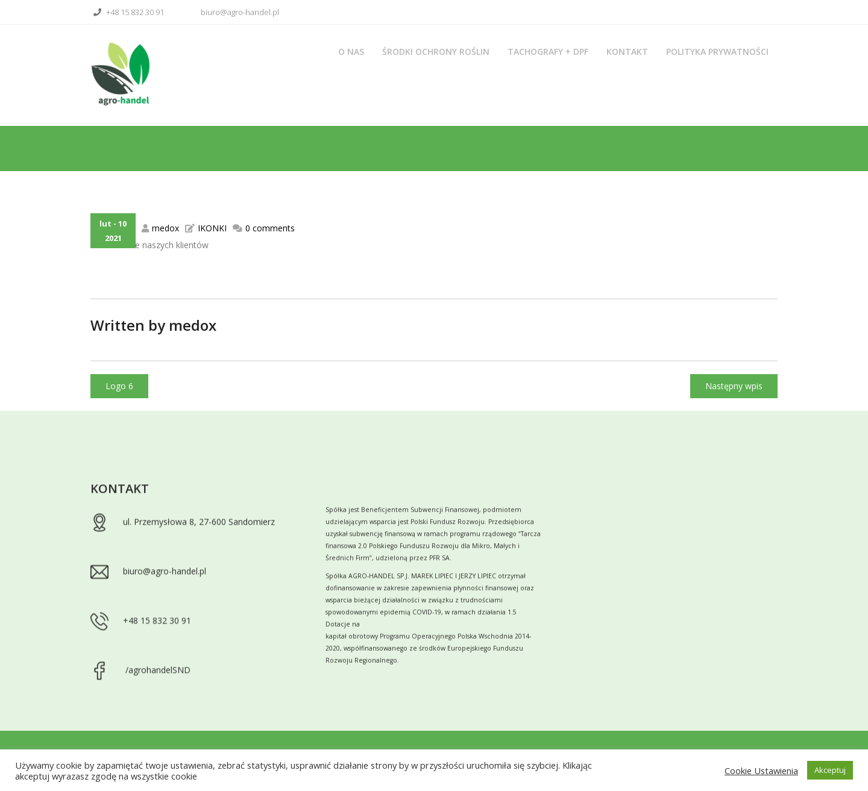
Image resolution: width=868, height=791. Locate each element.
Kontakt (627, 51)
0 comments (270, 228)
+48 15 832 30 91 (127, 12)
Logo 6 (119, 386)
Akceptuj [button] (830, 769)
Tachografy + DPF (548, 51)
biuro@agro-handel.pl (232, 12)
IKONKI (212, 228)
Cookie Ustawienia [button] (761, 770)
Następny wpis (734, 386)
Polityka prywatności (717, 51)
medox (165, 228)
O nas (351, 51)
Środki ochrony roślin (435, 51)
